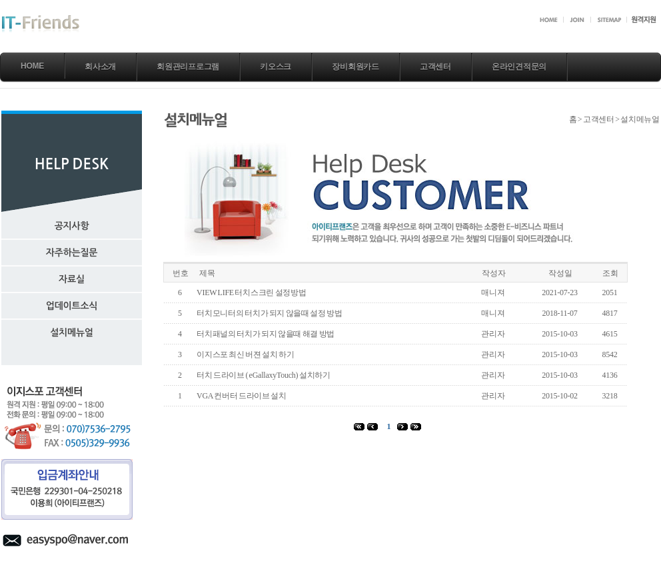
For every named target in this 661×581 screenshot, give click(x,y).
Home (32, 66)
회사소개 (100, 66)
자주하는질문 (72, 252)
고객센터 (435, 66)
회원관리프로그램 (188, 66)
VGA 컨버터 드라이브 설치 (242, 395)
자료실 (72, 279)
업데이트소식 (72, 305)
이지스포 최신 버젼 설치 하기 (246, 354)
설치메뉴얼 (71, 332)
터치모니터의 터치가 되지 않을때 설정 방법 (269, 313)
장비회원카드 (355, 66)
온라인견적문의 (519, 66)
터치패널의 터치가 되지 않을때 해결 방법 (265, 333)
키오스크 (275, 66)
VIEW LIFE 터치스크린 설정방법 (252, 292)
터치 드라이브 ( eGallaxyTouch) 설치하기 (263, 375)
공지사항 (72, 226)
